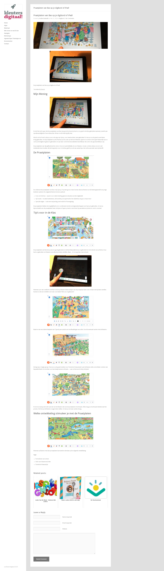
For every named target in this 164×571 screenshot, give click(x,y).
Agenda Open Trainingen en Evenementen (12, 40)
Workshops (7, 36)
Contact (6, 43)
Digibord (61, 18)
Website (64, 529)
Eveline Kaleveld (43, 18)
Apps (5, 25)
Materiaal (7, 28)
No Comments (70, 18)
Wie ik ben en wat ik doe (11, 30)
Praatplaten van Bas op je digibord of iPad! (52, 15)
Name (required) (67, 517)
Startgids (7, 33)
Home (6, 23)
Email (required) (66, 523)
